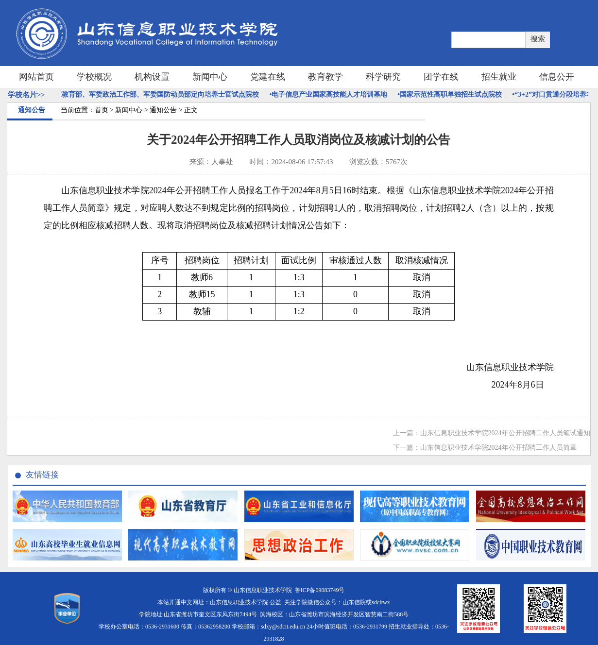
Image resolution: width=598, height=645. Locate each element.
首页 (101, 110)
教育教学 (325, 77)
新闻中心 (209, 77)
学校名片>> (26, 95)
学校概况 (94, 77)
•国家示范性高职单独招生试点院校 (452, 94)
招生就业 (498, 77)
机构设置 (152, 77)
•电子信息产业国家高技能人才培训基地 (331, 94)
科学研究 (383, 77)
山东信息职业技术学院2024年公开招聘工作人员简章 (498, 447)
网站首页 (36, 77)
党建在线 (267, 77)
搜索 (537, 39)
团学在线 (441, 77)
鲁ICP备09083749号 (320, 590)
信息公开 (556, 77)
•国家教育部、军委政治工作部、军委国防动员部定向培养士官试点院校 (155, 94)
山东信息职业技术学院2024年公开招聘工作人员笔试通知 (505, 433)
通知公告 (163, 110)
